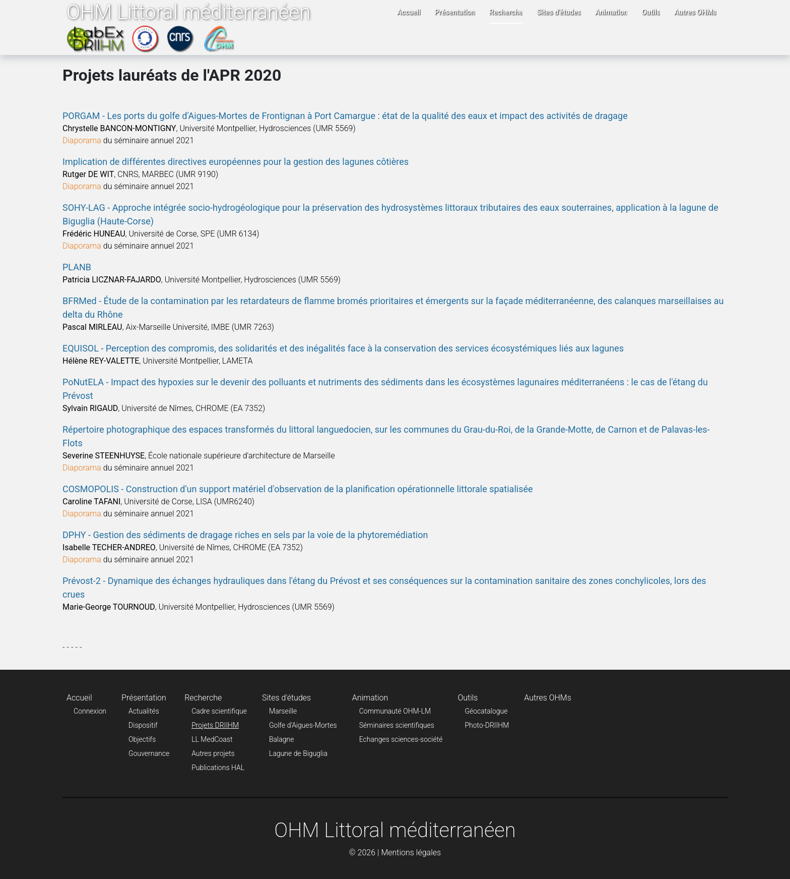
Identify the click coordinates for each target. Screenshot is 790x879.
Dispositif (143, 725)
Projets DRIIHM (215, 725)
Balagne (281, 739)
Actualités (143, 711)
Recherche (506, 12)
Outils (650, 12)
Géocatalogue (486, 711)
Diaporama (81, 140)
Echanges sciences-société (401, 739)
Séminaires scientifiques (396, 725)
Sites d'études (559, 12)
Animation (611, 12)
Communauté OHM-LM (395, 711)
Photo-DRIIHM (487, 725)
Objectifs (142, 739)
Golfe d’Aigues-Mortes (303, 725)
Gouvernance (148, 753)
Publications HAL (217, 768)
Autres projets (212, 753)
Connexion (90, 711)
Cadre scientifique (219, 711)
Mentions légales (411, 852)
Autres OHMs (695, 12)
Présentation (455, 12)
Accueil (409, 12)
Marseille (283, 711)
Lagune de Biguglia (298, 753)
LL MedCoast (211, 739)
